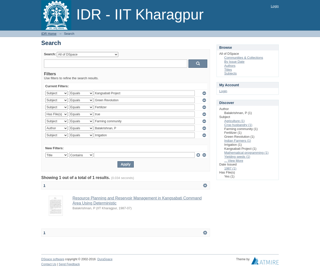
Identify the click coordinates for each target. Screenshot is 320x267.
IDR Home (48, 34)
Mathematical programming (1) (246, 152)
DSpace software (52, 259)
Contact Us (48, 264)
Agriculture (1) (234, 121)
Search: (50, 54)
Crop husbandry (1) (238, 125)
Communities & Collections (243, 58)
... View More (233, 160)
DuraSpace (104, 259)
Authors (230, 66)
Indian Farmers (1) (237, 140)
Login (275, 6)
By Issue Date (234, 62)
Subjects (230, 73)
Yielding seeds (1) (237, 156)
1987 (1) (230, 168)
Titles (228, 70)
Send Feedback (69, 264)
